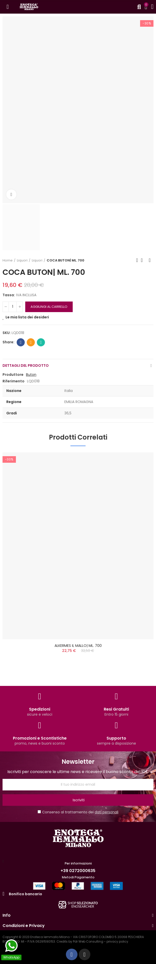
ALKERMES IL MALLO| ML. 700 (78, 645)
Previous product (137, 260)
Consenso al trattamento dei (78, 812)
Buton (31, 374)
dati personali (106, 812)
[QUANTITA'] (13, 307)
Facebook (21, 342)
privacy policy (117, 941)
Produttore (13, 374)
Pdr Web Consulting (88, 941)
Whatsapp (41, 342)
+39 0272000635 (78, 871)
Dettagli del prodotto (26, 365)
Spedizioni (39, 709)
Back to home (143, 260)
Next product (149, 260)
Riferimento (13, 381)
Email (31, 342)
